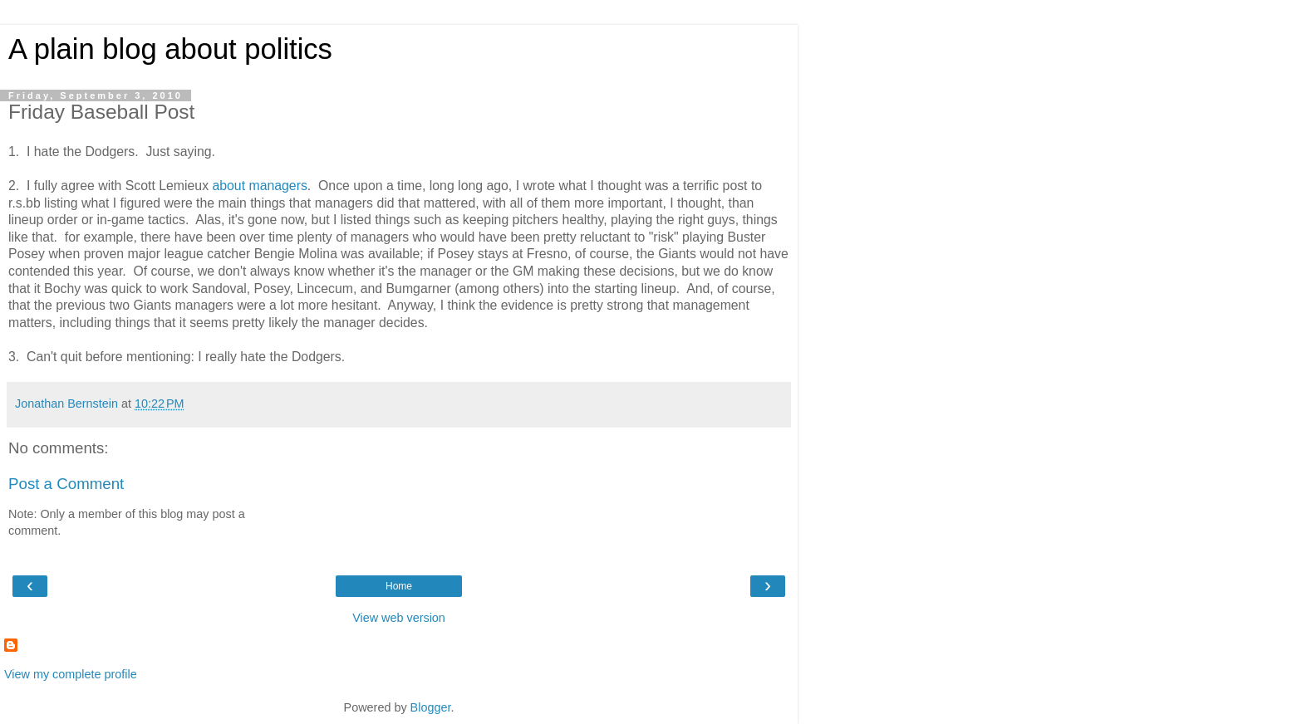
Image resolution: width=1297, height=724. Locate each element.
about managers (259, 186)
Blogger (430, 707)
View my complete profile (70, 674)
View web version (398, 617)
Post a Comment (66, 483)
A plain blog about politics (170, 49)
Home (399, 586)
